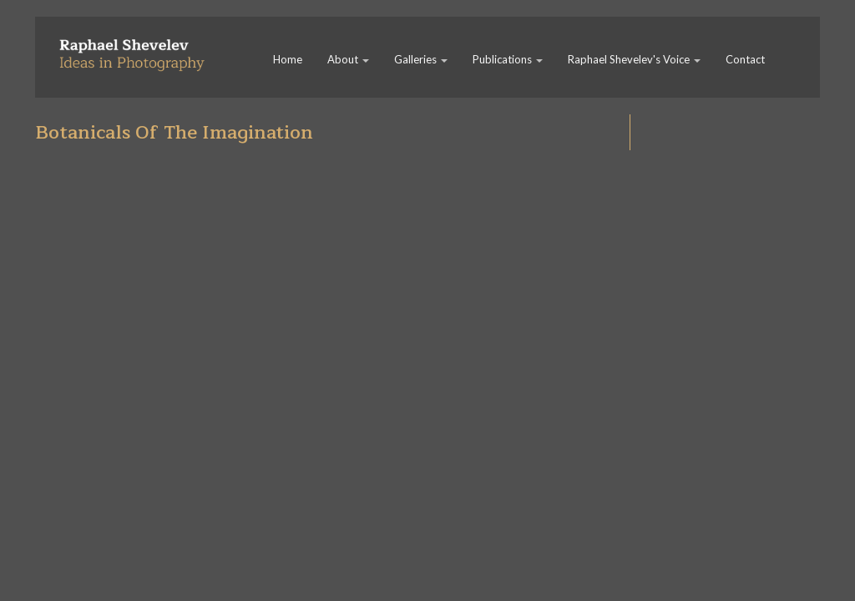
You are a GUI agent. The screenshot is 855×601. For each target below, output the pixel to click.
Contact (745, 59)
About (348, 59)
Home (287, 59)
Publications (508, 59)
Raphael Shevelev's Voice (634, 59)
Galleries (421, 59)
